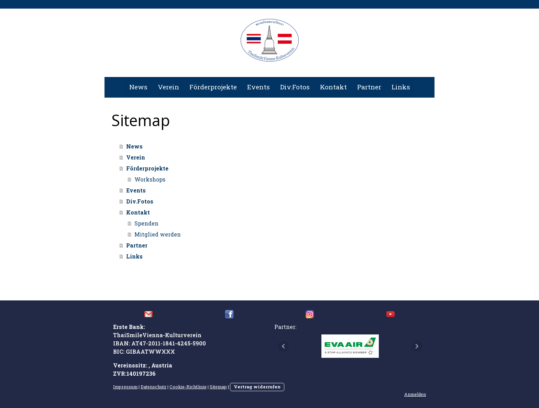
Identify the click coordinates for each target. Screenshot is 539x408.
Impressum (125, 386)
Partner (369, 86)
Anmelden (415, 394)
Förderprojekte (213, 86)
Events (258, 86)
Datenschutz (153, 386)
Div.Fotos (295, 86)
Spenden (146, 223)
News (138, 86)
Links (401, 86)
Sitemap (218, 386)
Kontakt (333, 86)
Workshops (149, 179)
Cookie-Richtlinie (188, 386)
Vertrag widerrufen (257, 386)
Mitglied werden (157, 234)
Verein (168, 86)
